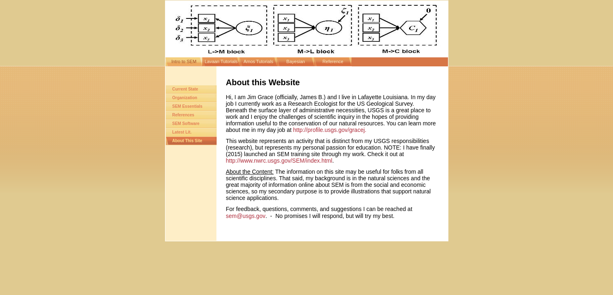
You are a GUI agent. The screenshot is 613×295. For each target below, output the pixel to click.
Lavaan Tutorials (221, 61)
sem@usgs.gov (246, 216)
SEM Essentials (187, 106)
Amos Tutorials (259, 61)
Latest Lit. (182, 132)
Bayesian (295, 61)
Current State (185, 89)
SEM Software (186, 123)
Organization (184, 97)
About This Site (187, 140)
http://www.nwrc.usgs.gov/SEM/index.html (279, 160)
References (183, 115)
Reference (333, 61)
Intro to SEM (183, 61)
